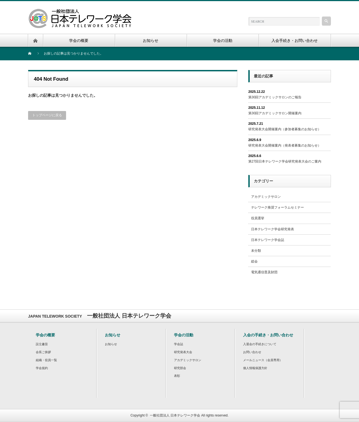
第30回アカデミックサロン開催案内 (274, 113)
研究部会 (180, 368)
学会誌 (178, 344)
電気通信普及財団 (264, 272)
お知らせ (111, 344)
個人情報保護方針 (255, 368)
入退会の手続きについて (259, 344)
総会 (254, 261)
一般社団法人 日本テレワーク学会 (175, 415)
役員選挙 (257, 218)
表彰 (177, 375)
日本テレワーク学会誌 (267, 240)
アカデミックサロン (266, 197)
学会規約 (42, 368)
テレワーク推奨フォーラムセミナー (277, 207)
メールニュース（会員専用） (262, 360)
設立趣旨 (42, 344)
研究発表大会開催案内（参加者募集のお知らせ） (284, 129)
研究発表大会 (183, 352)
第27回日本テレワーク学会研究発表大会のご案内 (284, 161)
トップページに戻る (47, 115)
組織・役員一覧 (46, 360)
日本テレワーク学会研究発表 (272, 229)
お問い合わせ (252, 352)
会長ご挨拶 (43, 352)
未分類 (256, 251)
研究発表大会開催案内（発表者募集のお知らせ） (284, 145)
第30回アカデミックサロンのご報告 (274, 97)
